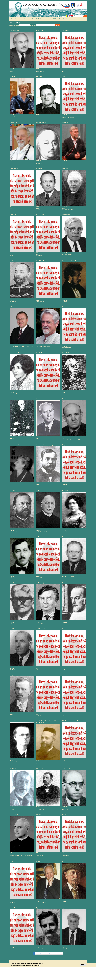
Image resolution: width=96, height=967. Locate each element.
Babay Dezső (13, 768)
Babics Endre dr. (14, 814)
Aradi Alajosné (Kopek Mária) (43, 629)
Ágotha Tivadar (66, 214)
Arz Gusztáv (39, 675)
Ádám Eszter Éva (14, 168)
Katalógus (59, 18)
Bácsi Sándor (39, 862)
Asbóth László (65, 675)
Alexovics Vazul (66, 306)
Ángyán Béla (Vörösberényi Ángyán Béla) (46, 445)
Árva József (65, 629)
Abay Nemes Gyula (15, 30)
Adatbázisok (32, 18)
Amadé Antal (65, 352)
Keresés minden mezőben (14, 25)
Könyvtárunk (17, 18)
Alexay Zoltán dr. (40, 306)
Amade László (13, 398)
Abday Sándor (39, 30)
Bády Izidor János (14, 908)
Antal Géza (39, 491)
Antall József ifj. (40, 583)
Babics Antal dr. (66, 768)
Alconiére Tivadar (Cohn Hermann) (71, 260)
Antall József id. (14, 583)
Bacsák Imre (13, 862)
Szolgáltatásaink (25, 18)
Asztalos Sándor (14, 721)
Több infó (41, 965)
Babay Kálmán (39, 768)
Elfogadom (82, 964)
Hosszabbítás (65, 18)
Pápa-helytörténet (48, 18)
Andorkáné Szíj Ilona (15, 445)
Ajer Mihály (13, 260)
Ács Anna (12, 76)
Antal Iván (12, 537)
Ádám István (39, 168)
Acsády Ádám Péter (41, 122)
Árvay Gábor (13, 675)
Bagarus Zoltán (40, 908)
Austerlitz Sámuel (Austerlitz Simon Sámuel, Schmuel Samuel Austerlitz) (47, 721)
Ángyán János (65, 445)
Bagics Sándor (65, 908)
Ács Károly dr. (13, 122)
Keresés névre (33, 25)
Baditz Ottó (65, 862)
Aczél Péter (65, 122)
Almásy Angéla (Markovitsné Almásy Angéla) (21, 352)
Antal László (65, 537)
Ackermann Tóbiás (67, 30)
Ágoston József (40, 214)
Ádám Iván (65, 168)
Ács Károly (65, 76)
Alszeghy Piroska (40, 352)
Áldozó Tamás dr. (14, 306)
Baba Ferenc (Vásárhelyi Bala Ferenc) (71, 721)
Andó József (39, 398)
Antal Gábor (13, 491)
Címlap (12, 18)
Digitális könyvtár (39, 18)
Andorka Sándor (66, 398)
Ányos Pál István (66, 583)
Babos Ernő (39, 814)
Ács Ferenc (39, 76)
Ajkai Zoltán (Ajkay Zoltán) (43, 260)
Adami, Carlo (13, 214)
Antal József (39, 537)
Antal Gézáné (65, 491)
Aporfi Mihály (13, 629)
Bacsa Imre (65, 814)
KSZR (54, 18)
